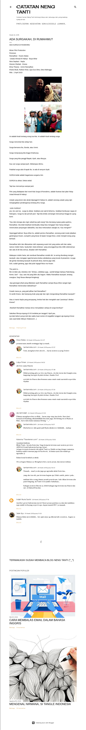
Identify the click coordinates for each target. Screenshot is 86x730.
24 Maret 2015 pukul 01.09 (37, 413)
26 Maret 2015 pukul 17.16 (40, 499)
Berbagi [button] (12, 328)
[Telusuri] (75, 6)
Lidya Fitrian (21, 362)
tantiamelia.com (30, 347)
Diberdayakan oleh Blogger (43, 722)
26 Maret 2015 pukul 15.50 (47, 439)
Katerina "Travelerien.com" (27, 439)
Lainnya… (61, 24)
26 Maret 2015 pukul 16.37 (46, 424)
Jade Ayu (20, 513)
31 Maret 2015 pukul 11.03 (33, 513)
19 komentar (20, 627)
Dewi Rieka (21, 340)
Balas (18, 357)
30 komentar (20, 708)
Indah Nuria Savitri (23, 499)
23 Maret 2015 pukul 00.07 (36, 340)
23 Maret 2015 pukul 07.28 (46, 369)
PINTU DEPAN (22, 24)
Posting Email (21, 328)
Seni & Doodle (49, 24)
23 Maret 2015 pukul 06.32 (36, 362)
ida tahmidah (21, 413)
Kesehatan (35, 24)
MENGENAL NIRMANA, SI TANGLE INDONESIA (40, 704)
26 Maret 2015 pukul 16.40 (46, 468)
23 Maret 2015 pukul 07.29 (46, 389)
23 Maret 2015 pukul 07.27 (46, 347)
